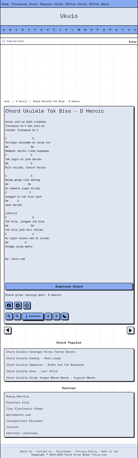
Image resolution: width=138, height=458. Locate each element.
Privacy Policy (86, 451)
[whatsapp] (26, 305)
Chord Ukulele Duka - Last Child (32, 371)
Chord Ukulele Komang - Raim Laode (33, 358)
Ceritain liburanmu (22, 433)
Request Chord (51, 4)
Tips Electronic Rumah (24, 408)
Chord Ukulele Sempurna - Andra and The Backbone (45, 365)
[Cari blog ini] (69, 41)
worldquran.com (18, 414)
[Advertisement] (69, 72)
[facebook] (8, 305)
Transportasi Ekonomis (24, 421)
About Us (26, 451)
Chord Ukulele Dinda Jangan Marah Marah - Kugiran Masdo (50, 378)
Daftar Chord (76, 4)
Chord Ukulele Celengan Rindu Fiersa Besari (41, 352)
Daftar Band (99, 4)
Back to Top (109, 451)
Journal (12, 427)
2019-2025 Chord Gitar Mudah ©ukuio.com (78, 454)
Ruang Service (17, 396)
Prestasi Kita (17, 402)
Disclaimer (63, 451)
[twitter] (17, 305)
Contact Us (44, 451)
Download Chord (68, 286)
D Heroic (54, 295)
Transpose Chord (24, 4)
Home (5, 4)
